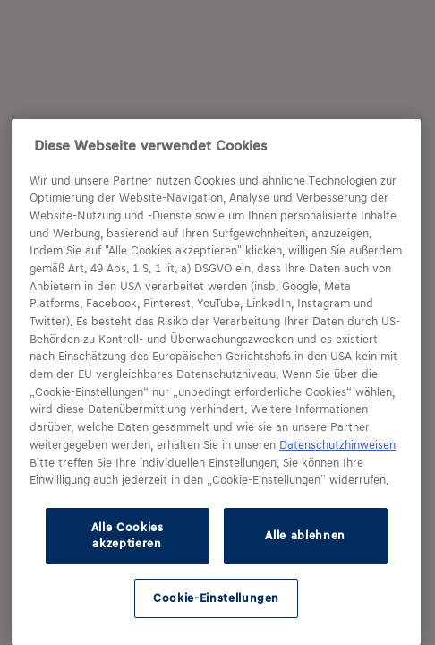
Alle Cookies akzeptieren (127, 535)
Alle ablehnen (305, 535)
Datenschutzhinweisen (337, 445)
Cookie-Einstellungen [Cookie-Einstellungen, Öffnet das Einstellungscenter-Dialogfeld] (216, 598)
